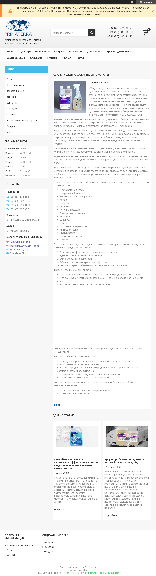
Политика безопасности (19, 545)
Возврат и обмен (15, 90)
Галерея (10, 126)
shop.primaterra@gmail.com (24, 245)
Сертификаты (13, 108)
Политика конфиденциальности (104, 573)
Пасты (80, 57)
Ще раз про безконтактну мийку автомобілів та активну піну (124, 461)
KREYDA (66, 57)
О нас (9, 79)
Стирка (59, 51)
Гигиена (52, 57)
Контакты (11, 102)
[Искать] (91, 32)
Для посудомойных (119, 51)
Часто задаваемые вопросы (21, 120)
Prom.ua (92, 567)
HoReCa (11, 51)
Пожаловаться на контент (75, 573)
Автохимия (75, 51)
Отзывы (10, 114)
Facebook (49, 546)
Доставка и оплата (16, 84)
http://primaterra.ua (20, 241)
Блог (8, 132)
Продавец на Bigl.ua (78, 570)
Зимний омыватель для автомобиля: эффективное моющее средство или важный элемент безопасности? (76, 464)
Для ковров (94, 51)
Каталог (10, 554)
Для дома (36, 57)
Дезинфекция (16, 57)
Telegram (49, 551)
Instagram (49, 542)
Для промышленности (35, 51)
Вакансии (11, 96)
